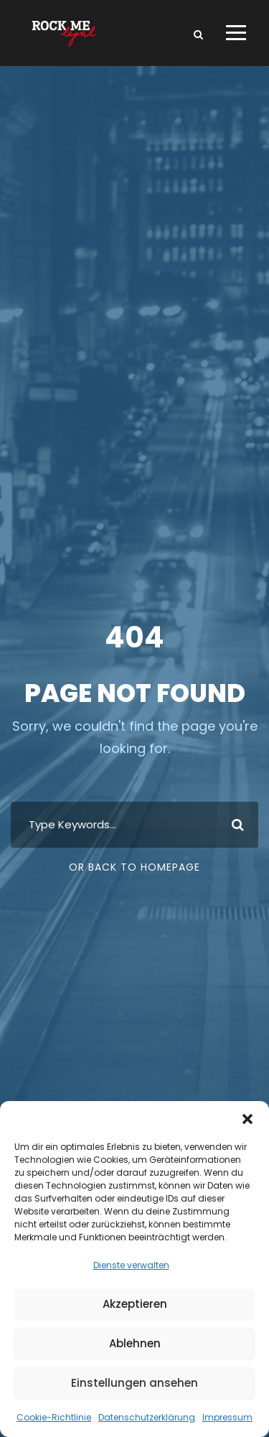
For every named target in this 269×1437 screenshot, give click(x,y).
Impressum (227, 1417)
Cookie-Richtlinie (53, 1417)
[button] (247, 1119)
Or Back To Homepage (134, 867)
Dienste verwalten (131, 1265)
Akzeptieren (135, 1303)
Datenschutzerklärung (146, 1417)
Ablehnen (135, 1343)
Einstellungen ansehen (134, 1382)
